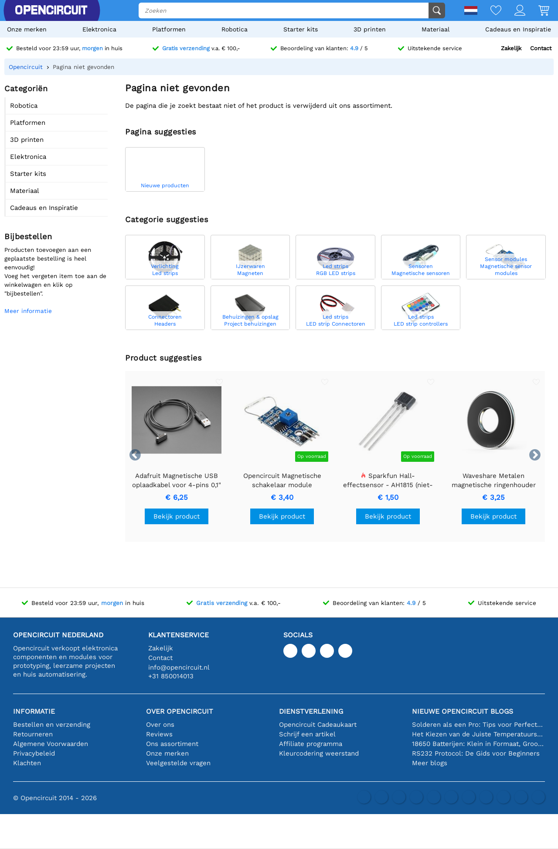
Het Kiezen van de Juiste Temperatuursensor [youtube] (478, 734)
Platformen (169, 29)
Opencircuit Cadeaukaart (318, 725)
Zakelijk (511, 48)
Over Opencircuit (179, 711)
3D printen (370, 29)
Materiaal (435, 29)
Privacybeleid (34, 753)
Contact (540, 48)
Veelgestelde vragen (178, 763)
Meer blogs (429, 763)
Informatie (34, 711)
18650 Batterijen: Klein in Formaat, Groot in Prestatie (478, 744)
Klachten (27, 763)
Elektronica (99, 29)
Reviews (159, 734)
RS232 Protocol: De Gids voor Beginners (476, 753)
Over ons (160, 725)
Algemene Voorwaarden (50, 744)
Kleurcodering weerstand (319, 753)
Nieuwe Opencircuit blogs (462, 711)
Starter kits (300, 29)
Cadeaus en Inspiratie (518, 29)
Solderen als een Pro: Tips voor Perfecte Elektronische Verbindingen (478, 725)
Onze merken (27, 29)
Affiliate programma (310, 744)
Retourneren (33, 734)
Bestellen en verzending (51, 725)
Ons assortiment (172, 744)
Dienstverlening (311, 711)
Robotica (234, 29)
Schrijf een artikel (307, 734)
